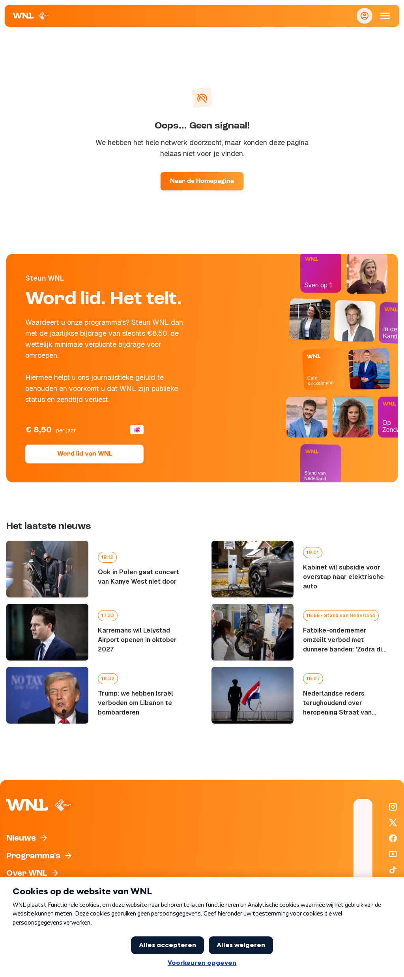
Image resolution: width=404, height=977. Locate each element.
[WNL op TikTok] (393, 870)
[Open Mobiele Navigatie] (385, 15)
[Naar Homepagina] (31, 16)
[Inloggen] (364, 16)
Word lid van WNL (84, 454)
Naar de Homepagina (202, 181)
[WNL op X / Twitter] (393, 822)
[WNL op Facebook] (393, 838)
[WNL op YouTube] (393, 854)
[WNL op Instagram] (393, 806)
